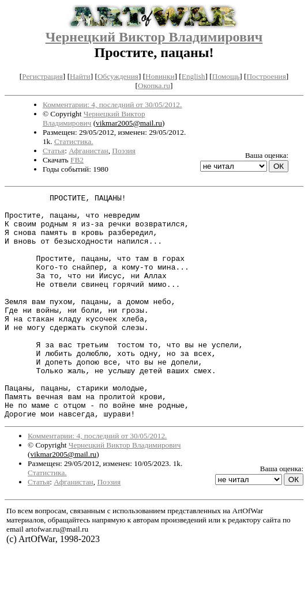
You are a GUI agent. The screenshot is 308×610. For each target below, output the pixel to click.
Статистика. (73, 141)
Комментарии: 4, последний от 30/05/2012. (112, 104)
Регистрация (42, 76)
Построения (266, 76)
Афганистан (88, 150)
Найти (80, 76)
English (193, 76)
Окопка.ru (154, 85)
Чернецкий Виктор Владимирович (154, 36)
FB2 (77, 160)
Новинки (159, 76)
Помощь (225, 76)
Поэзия (124, 150)
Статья (54, 150)
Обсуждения (117, 76)
